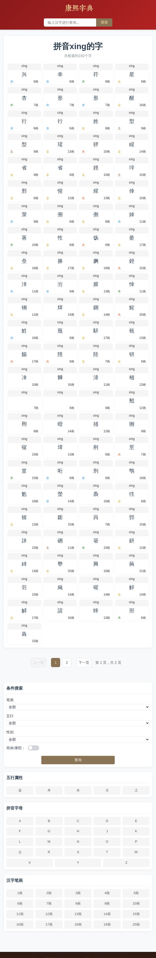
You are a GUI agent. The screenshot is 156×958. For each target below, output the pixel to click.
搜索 (104, 22)
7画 (48, 903)
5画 (136, 893)
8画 (78, 903)
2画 (48, 893)
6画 (19, 903)
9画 (107, 903)
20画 (136, 924)
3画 (78, 893)
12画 (48, 914)
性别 (10, 732)
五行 (10, 716)
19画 (106, 924)
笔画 (10, 700)
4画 (107, 893)
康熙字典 (79, 8)
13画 (77, 914)
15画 (136, 914)
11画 (19, 914)
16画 (19, 924)
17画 (48, 924)
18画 (77, 924)
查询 (78, 760)
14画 (106, 914)
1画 (19, 893)
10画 (136, 903)
